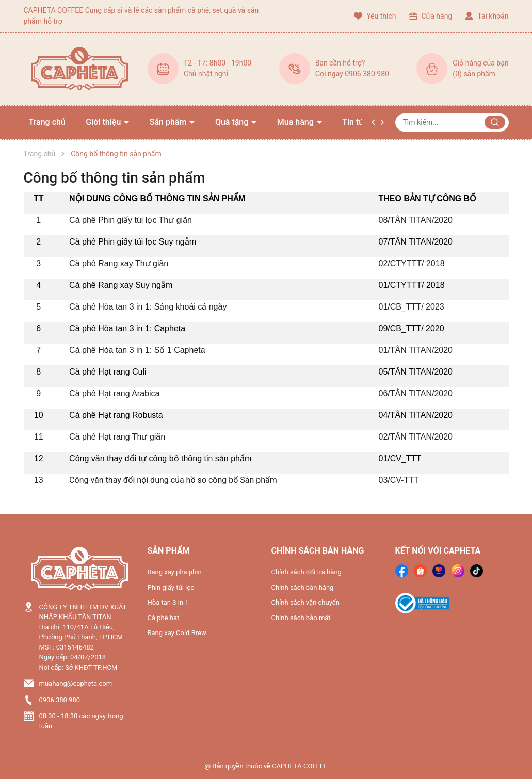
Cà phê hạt (164, 618)
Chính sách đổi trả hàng (306, 572)
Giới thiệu (104, 122)
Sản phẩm (169, 122)
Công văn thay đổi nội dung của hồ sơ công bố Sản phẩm (173, 480)
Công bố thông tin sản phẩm (114, 177)
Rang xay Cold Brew (177, 633)
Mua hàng (296, 122)
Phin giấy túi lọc (171, 587)
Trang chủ (47, 122)
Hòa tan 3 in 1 (168, 602)
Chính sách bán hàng (302, 587)
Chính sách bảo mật (301, 618)
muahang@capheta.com (75, 683)
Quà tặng (232, 122)
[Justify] (495, 122)
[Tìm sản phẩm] (452, 122)
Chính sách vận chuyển (305, 602)
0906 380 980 (59, 700)
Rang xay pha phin (175, 572)
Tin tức (355, 122)
